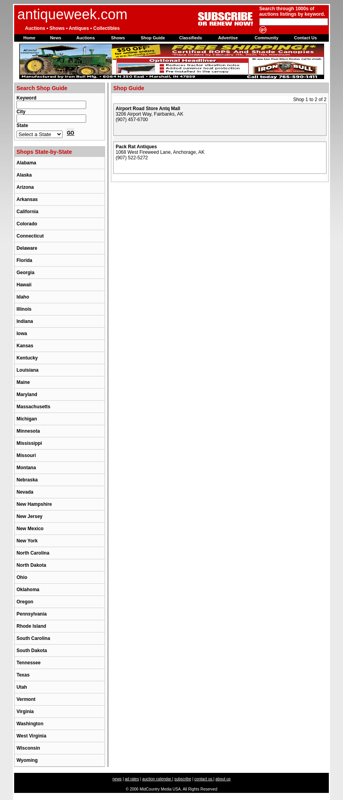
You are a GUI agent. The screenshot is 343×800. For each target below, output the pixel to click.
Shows (118, 37)
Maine (23, 382)
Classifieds (190, 37)
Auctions (85, 37)
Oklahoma (28, 589)
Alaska (24, 175)
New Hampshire (34, 504)
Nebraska (27, 480)
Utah (22, 687)
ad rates (132, 779)
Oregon (25, 602)
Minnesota (28, 431)
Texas (23, 675)
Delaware (27, 248)
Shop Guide (153, 37)
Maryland (27, 394)
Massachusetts (33, 406)
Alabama (26, 163)
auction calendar (157, 779)
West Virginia (31, 736)
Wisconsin (28, 748)
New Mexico (30, 528)
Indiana (25, 321)
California (27, 211)
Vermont (26, 699)
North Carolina (33, 553)
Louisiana (28, 370)
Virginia (25, 711)
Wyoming (27, 760)
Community (266, 37)
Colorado (27, 224)
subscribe (182, 779)
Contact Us (305, 37)
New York (27, 541)
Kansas (25, 345)
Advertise (228, 37)
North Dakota (31, 565)
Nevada (25, 492)
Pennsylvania (32, 614)
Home (29, 37)
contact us (203, 779)
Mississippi (29, 443)
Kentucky (27, 358)
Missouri (26, 455)
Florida (24, 260)
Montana (26, 467)
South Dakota (32, 650)
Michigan (27, 419)
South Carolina (33, 638)
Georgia (25, 272)
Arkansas (27, 199)
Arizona (25, 187)
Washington (30, 723)
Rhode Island (31, 626)
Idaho (23, 297)
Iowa (22, 333)
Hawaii (24, 285)
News (55, 37)
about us (223, 779)
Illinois (24, 309)
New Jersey (29, 516)
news (117, 779)
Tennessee (29, 662)
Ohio (22, 577)
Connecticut (30, 236)
